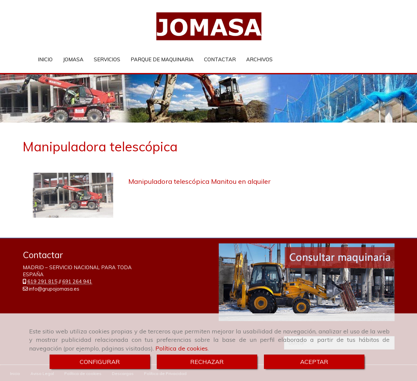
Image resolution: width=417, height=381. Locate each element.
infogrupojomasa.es (54, 288)
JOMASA (73, 59)
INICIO (45, 59)
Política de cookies (181, 348)
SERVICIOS (107, 59)
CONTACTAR (220, 59)
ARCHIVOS (259, 59)
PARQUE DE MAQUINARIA (162, 59)
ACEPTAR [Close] (314, 362)
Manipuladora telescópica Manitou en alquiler (199, 181)
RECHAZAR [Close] (207, 362)
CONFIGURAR (100, 362)
